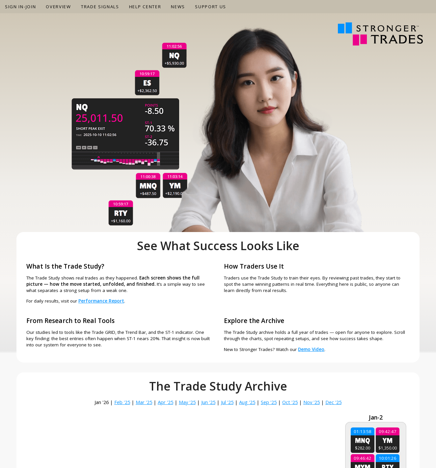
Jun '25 (208, 402)
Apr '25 (165, 402)
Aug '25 (247, 402)
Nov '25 (311, 402)
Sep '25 (269, 402)
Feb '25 (122, 402)
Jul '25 (227, 402)
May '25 (187, 402)
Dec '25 (333, 402)
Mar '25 (144, 402)
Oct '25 (290, 402)
